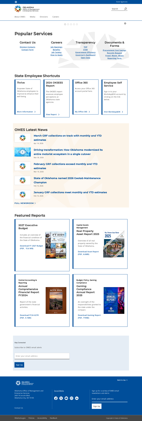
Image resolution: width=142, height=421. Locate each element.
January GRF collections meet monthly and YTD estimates (70, 192)
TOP (85, 47)
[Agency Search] (126, 9)
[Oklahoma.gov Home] (15, 2)
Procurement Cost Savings (114, 50)
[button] (28, 111)
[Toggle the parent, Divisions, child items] (48, 16)
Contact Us (18, 408)
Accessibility (42, 418)
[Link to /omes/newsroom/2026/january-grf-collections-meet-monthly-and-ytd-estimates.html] (24, 194)
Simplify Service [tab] (74, 24)
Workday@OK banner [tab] (68, 24)
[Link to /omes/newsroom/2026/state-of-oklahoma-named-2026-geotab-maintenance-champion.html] (24, 181)
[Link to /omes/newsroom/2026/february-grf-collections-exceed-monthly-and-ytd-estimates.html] (24, 167)
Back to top (122, 380)
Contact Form (27, 50)
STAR (85, 50)
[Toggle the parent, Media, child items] (35, 16)
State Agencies (122, 2)
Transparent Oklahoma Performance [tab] (77, 24)
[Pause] (125, 23)
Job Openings (56, 47)
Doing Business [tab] (71, 24)
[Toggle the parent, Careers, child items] (59, 16)
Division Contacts (27, 47)
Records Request (114, 53)
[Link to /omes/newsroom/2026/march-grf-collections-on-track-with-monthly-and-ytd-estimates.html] (24, 139)
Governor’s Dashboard (85, 55)
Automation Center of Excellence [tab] (65, 24)
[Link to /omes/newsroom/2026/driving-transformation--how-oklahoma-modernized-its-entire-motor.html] (24, 153)
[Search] (119, 9)
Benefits (56, 50)
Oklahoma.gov (20, 418)
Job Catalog (57, 52)
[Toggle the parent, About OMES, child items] (26, 16)
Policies (32, 418)
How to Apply (56, 55)
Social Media (59, 391)
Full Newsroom (24, 203)
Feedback (53, 418)
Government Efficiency (85, 52)
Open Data (85, 57)
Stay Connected (20, 343)
